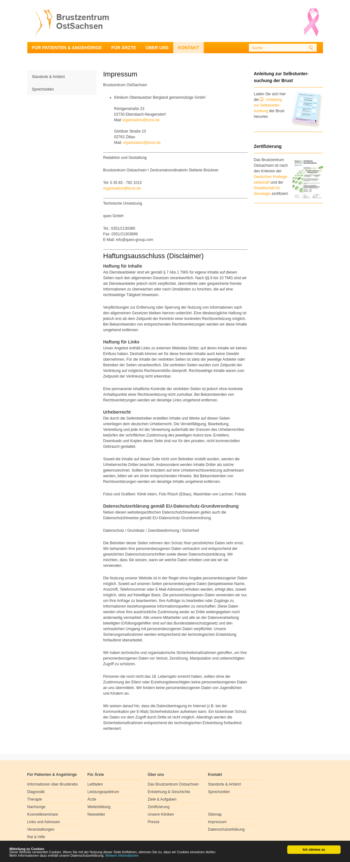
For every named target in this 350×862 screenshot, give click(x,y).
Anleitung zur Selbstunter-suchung (268, 105)
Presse (153, 822)
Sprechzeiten (43, 89)
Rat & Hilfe (36, 837)
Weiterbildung (99, 807)
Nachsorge (36, 807)
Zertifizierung (159, 807)
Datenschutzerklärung (226, 829)
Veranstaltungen (41, 829)
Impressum (217, 822)
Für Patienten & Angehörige (67, 47)
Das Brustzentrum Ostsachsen (173, 784)
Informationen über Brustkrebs (52, 784)
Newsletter (96, 814)
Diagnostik (36, 792)
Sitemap (215, 814)
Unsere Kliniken (161, 814)
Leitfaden (95, 784)
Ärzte (92, 799)
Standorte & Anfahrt (48, 77)
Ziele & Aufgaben (162, 799)
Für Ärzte (123, 47)
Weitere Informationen (122, 856)
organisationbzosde (141, 120)
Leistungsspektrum (103, 792)
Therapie (34, 799)
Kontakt (188, 47)
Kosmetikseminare (42, 814)
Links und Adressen (43, 822)
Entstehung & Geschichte (169, 792)
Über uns (157, 47)
